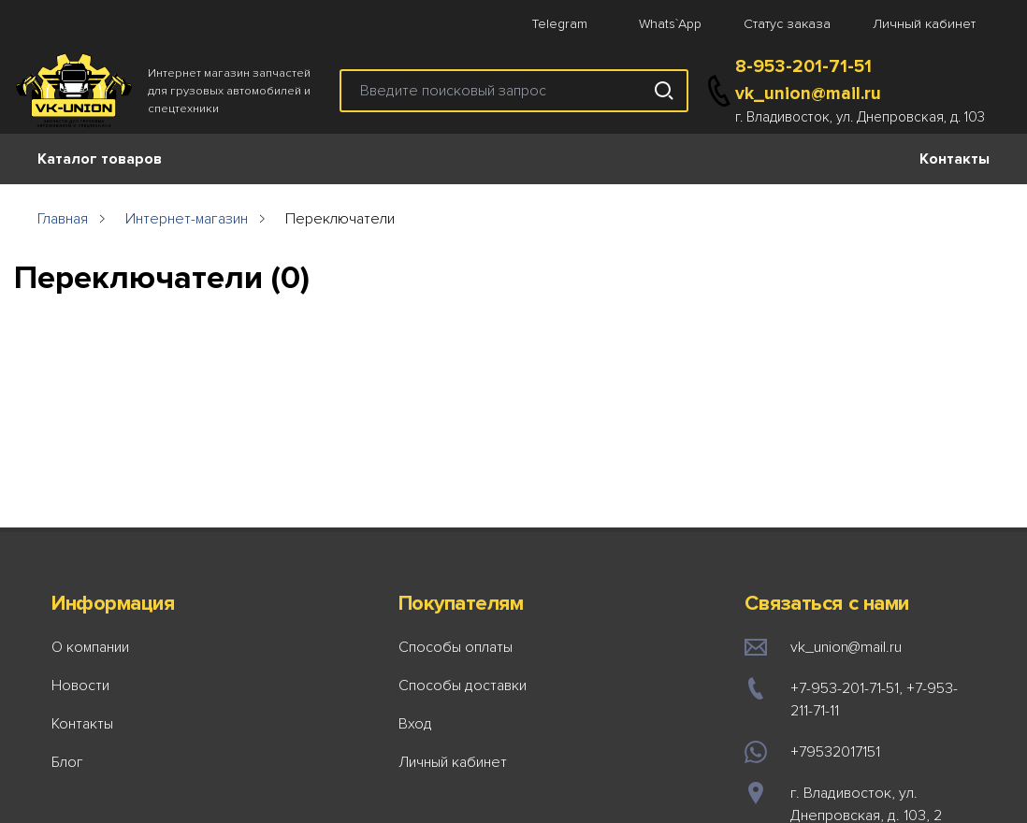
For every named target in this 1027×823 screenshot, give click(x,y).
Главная (62, 218)
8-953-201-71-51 (803, 66)
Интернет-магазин (186, 218)
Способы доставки (462, 685)
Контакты (954, 159)
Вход (415, 724)
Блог (67, 762)
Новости (80, 685)
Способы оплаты (455, 647)
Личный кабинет (924, 24)
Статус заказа (787, 24)
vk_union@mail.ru (808, 93)
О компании (90, 647)
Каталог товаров (99, 159)
